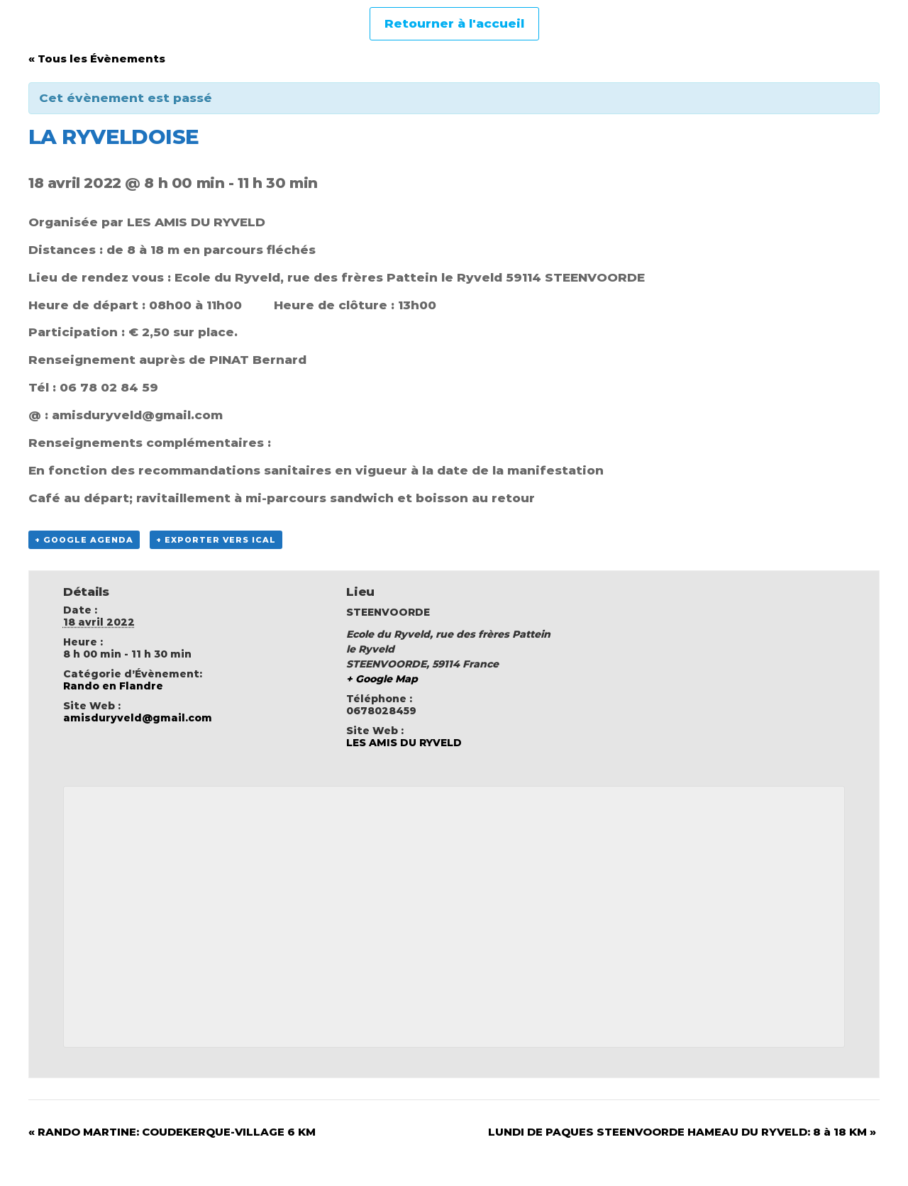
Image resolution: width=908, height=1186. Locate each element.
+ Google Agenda (84, 540)
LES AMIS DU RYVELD (404, 742)
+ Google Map (382, 678)
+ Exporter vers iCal (216, 540)
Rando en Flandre (113, 686)
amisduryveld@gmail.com (137, 717)
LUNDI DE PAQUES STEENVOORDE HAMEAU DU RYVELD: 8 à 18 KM (682, 1131)
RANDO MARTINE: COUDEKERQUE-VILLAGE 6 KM (172, 1131)
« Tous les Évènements (96, 58)
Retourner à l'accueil (454, 23)
